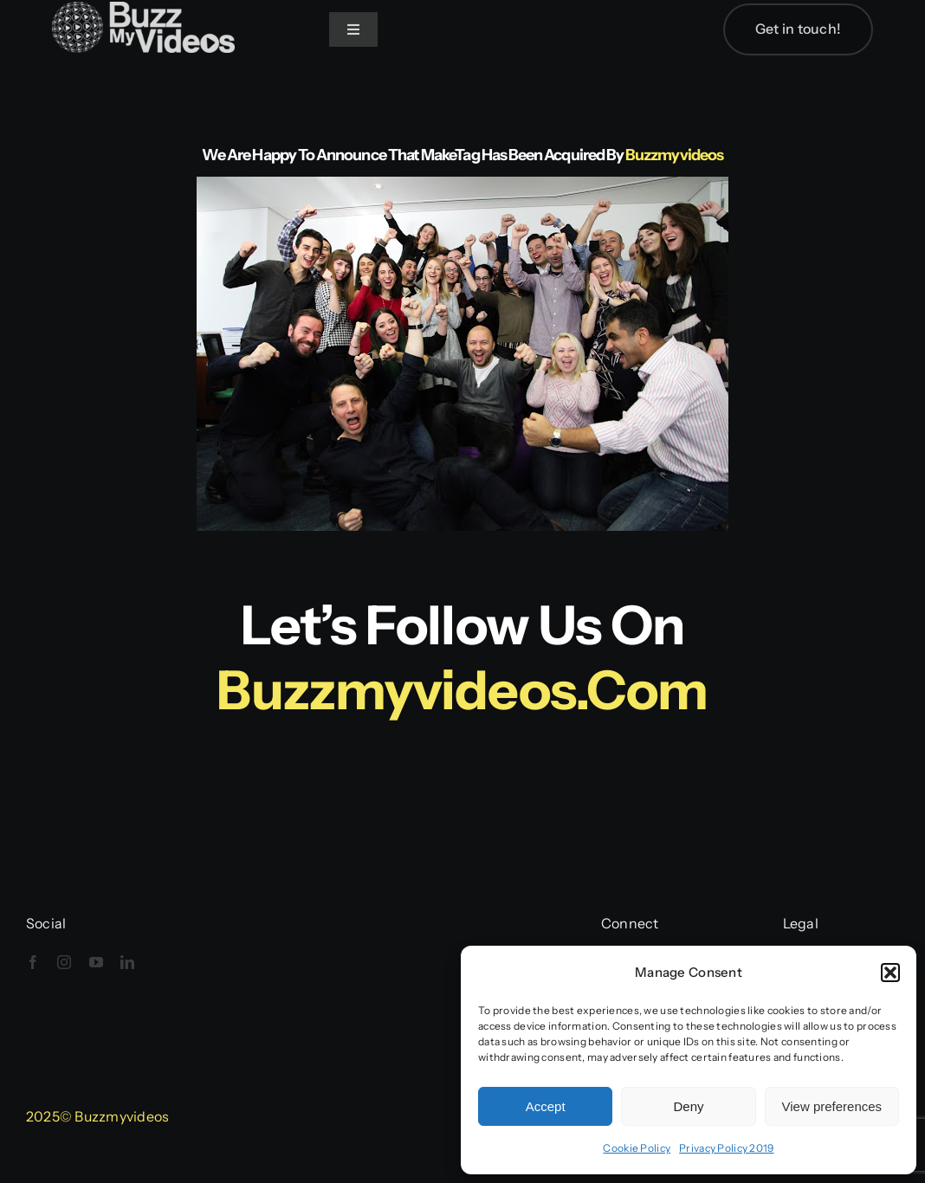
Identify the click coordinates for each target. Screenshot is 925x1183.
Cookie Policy (636, 1147)
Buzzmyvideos (674, 155)
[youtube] (96, 962)
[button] (890, 972)
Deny (688, 1106)
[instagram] (64, 962)
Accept (546, 1106)
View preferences (832, 1106)
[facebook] (33, 962)
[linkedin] (127, 962)
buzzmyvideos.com (462, 690)
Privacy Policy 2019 (726, 1147)
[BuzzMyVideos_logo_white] (143, 10)
